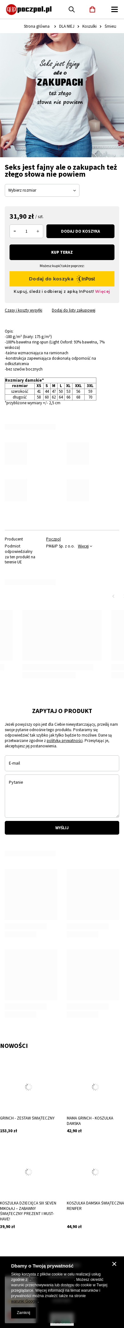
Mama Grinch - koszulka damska (90, 1121)
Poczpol (53, 539)
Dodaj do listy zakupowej (73, 310)
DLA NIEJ (66, 26)
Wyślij (62, 827)
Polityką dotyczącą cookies (51, 1279)
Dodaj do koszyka (80, 231)
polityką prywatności (65, 740)
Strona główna (37, 26)
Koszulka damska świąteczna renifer (95, 1206)
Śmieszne (113, 26)
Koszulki (89, 26)
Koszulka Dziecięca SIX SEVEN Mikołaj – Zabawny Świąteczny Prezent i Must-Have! (28, 1211)
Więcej (83, 546)
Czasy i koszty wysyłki (23, 310)
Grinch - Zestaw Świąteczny (27, 1118)
